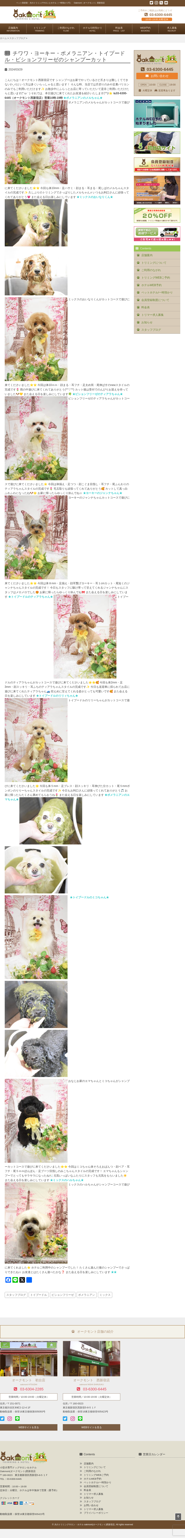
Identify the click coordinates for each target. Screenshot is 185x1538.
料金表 (119, 29)
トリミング (40, 29)
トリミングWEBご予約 (155, 277)
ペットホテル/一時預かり (157, 292)
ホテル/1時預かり (92, 29)
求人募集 (172, 29)
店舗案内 (13, 29)
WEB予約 (145, 29)
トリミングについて (153, 262)
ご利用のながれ (66, 29)
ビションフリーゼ (62, 1294)
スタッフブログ (16, 1294)
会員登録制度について (155, 300)
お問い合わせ (157, 76)
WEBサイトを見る (28, 1427)
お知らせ (147, 322)
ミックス (105, 1294)
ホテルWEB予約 (151, 285)
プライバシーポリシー (96, 1513)
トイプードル (38, 1294)
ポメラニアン (86, 1294)
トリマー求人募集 (152, 314)
